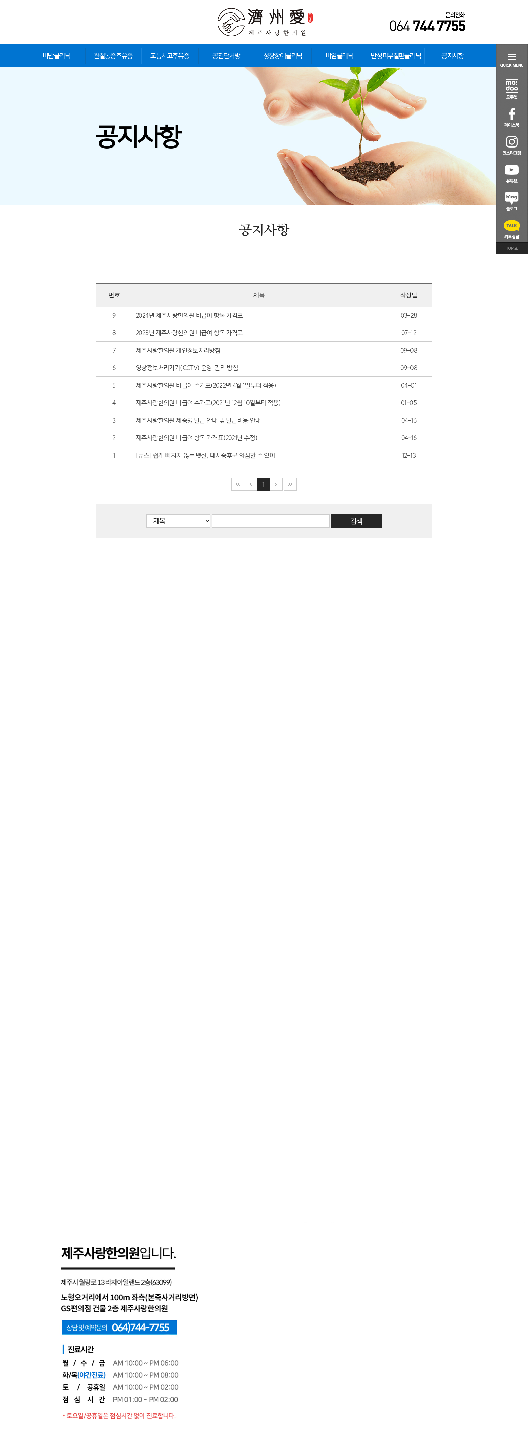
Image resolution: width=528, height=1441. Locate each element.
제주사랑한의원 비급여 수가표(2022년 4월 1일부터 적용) (206, 385)
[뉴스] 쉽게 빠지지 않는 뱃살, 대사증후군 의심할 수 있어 (205, 455)
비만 (57, 55)
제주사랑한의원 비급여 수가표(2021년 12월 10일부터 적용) (208, 402)
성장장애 (282, 55)
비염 (340, 55)
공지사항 (452, 55)
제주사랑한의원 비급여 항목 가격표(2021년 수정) (196, 437)
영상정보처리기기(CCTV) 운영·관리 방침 (187, 367)
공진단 (226, 55)
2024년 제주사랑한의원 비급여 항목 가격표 (189, 315)
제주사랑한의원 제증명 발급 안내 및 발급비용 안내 (198, 420)
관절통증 (113, 55)
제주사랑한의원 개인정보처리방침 (178, 350)
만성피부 (396, 55)
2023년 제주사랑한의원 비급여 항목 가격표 (189, 332)
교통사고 (169, 55)
